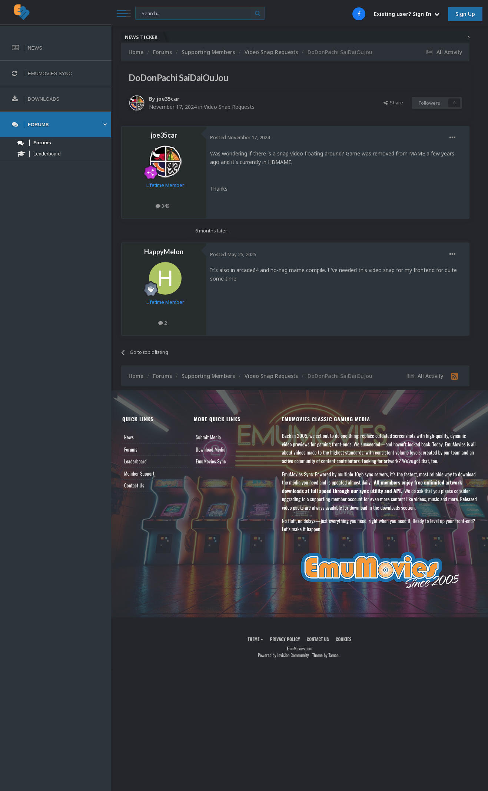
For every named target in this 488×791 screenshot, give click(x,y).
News (129, 437)
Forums (130, 449)
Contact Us (134, 485)
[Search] (200, 13)
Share (393, 102)
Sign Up (465, 13)
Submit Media (208, 437)
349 (162, 205)
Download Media (210, 449)
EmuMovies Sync (211, 461)
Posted (240, 137)
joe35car (168, 98)
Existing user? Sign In (406, 13)
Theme (255, 639)
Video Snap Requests (229, 106)
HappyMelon (163, 252)
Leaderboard (135, 461)
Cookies (344, 639)
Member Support (139, 473)
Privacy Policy (285, 639)
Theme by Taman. (325, 655)
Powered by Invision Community (283, 655)
